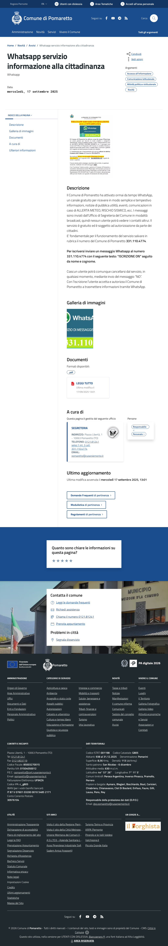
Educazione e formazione (60, 725)
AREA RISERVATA (82, 941)
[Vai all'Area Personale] (137, 4)
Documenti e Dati (16, 704)
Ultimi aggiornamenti (18, 893)
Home (10, 45)
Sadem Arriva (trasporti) (59, 851)
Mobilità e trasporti (89, 693)
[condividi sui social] (133, 54)
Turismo (83, 719)
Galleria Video (145, 709)
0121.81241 (18, 757)
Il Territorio (144, 698)
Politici (10, 719)
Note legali (13, 877)
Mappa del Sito (15, 903)
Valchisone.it (92, 840)
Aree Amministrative (18, 693)
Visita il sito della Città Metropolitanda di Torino (72, 830)
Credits (11, 887)
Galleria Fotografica (148, 704)
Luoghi (142, 693)
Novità (21, 45)
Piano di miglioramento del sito (24, 835)
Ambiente (52, 693)
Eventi (142, 688)
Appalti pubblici (55, 704)
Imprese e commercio (90, 688)
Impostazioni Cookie (18, 882)
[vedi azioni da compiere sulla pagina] (134, 59)
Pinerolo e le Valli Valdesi (98, 835)
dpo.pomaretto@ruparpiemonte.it (111, 804)
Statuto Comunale (17, 866)
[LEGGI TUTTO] (73, 383)
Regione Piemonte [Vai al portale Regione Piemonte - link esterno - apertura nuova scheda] (19, 4)
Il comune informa (122, 704)
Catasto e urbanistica (58, 714)
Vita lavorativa (86, 725)
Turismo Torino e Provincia (99, 824)
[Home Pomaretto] (43, 18)
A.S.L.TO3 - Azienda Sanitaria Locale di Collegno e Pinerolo (78, 840)
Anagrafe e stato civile (59, 698)
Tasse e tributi (119, 688)
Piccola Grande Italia (96, 845)
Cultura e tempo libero (59, 719)
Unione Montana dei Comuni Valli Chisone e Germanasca (77, 835)
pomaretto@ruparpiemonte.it (88, 456)
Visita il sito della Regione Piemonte (66, 824)
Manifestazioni (120, 698)
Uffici (10, 698)
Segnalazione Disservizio (20, 851)
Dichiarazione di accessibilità (22, 830)
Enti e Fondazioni (16, 709)
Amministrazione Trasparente (23, 824)
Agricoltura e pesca (57, 688)
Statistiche (13, 898)
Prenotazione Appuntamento (23, 845)
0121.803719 (19, 761)
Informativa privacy (17, 872)
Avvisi (32, 45)
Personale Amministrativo (21, 714)
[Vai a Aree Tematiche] (101, 4)
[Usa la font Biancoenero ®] (68, 4)
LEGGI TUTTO (84, 383)
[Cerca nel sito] (154, 18)
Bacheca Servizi (15, 861)
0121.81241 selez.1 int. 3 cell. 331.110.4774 (85, 445)
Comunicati (118, 709)
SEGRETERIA (80, 428)
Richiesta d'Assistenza (19, 856)
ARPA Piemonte (94, 830)
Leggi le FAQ (14, 840)
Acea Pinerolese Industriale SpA (64, 845)
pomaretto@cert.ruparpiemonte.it (32, 772)
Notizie (116, 693)
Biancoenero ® (97, 937)
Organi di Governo (17, 688)
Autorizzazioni (54, 709)
